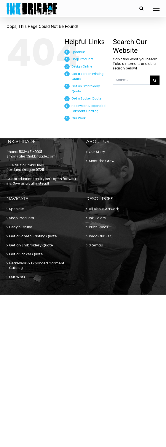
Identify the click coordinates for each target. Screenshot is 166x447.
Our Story (97, 152)
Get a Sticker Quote (87, 98)
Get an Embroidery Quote (31, 245)
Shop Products (82, 59)
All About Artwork (104, 209)
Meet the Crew (101, 161)
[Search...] (131, 80)
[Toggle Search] (141, 8)
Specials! (78, 52)
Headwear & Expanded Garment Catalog (36, 265)
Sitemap (96, 245)
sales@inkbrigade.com (36, 156)
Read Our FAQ (101, 236)
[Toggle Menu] (156, 9)
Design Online (82, 66)
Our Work (79, 118)
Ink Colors (97, 218)
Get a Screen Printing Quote (33, 236)
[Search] (155, 80)
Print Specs (98, 227)
